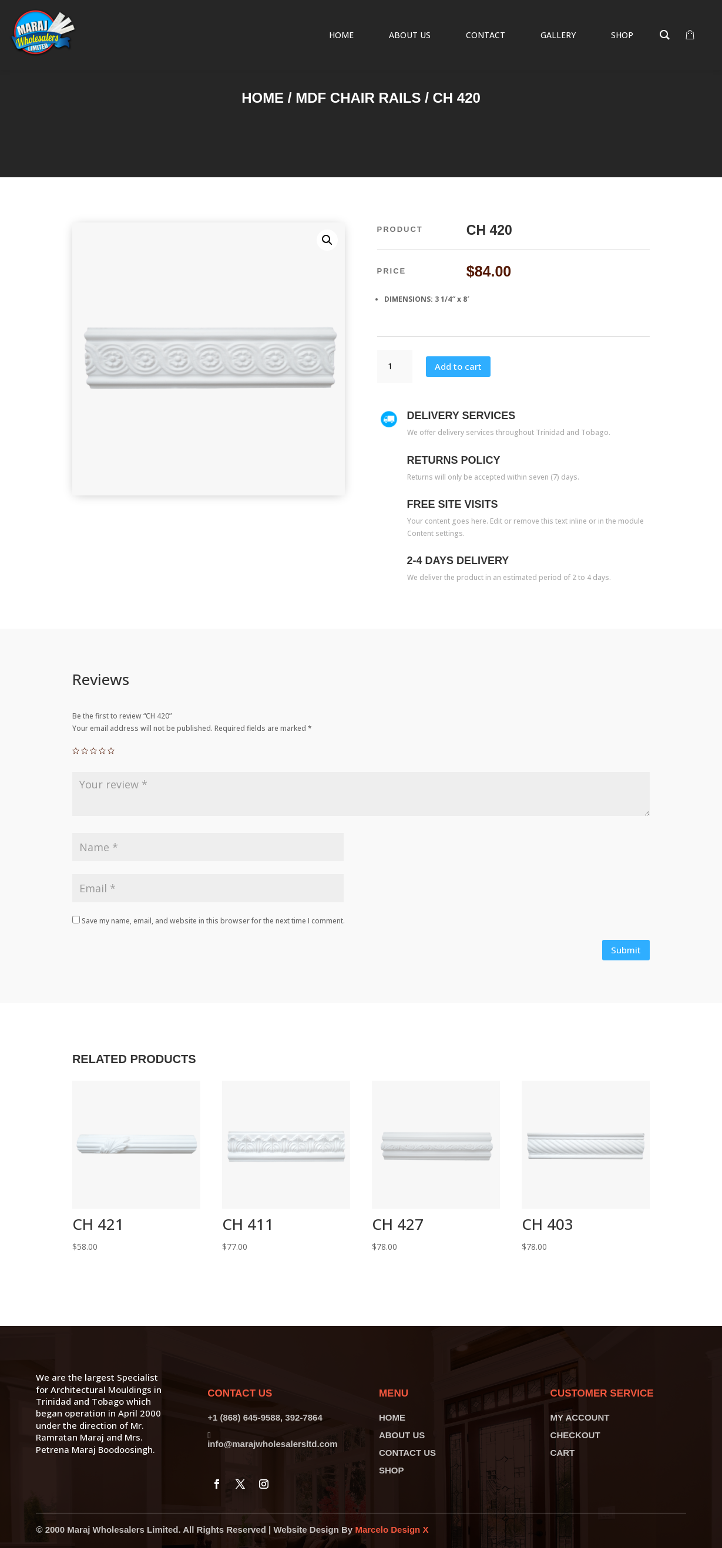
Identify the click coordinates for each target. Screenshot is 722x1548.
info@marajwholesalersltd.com (272, 1444)
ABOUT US (402, 1435)
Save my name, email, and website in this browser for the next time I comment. (213, 921)
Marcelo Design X (391, 1529)
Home (262, 98)
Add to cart (458, 366)
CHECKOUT (575, 1435)
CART (562, 1453)
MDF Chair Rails (358, 98)
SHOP (391, 1470)
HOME (392, 1417)
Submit (626, 950)
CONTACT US (407, 1453)
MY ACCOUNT (580, 1417)
